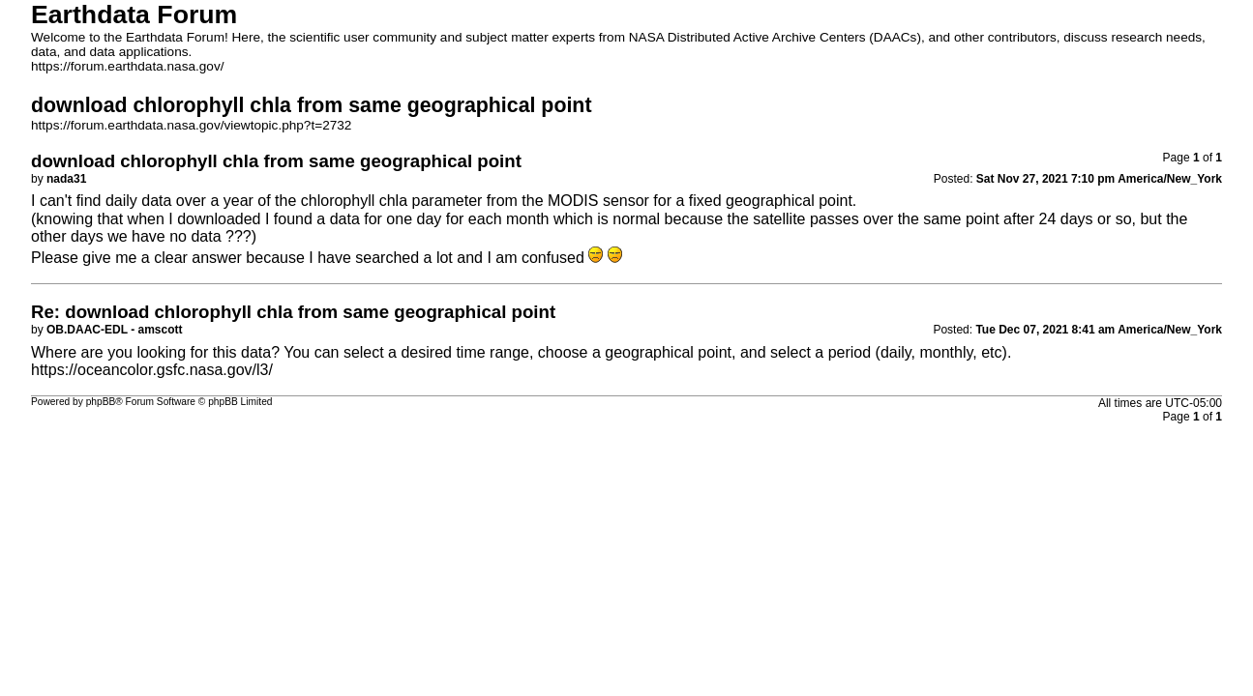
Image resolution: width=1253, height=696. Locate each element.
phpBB (101, 401)
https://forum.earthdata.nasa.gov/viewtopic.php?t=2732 (191, 125)
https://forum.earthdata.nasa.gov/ (127, 66)
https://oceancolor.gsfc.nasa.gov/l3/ (152, 370)
